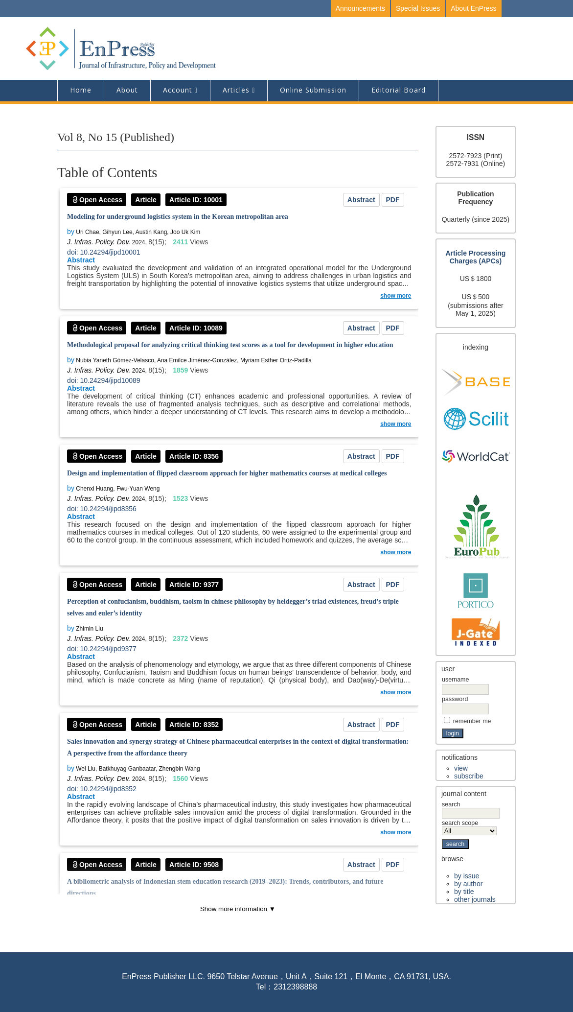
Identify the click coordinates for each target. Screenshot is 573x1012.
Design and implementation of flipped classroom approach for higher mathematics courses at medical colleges (227, 473)
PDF (393, 200)
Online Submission (313, 89)
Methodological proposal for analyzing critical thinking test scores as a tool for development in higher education (230, 345)
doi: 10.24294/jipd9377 (102, 649)
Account (177, 89)
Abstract (361, 200)
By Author (468, 884)
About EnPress (473, 8)
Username (455, 679)
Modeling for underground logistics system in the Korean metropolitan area (177, 216)
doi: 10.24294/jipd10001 (103, 252)
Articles (236, 89)
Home (81, 89)
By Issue (466, 876)
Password (455, 699)
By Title (464, 891)
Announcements (360, 8)
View (461, 768)
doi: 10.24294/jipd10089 (103, 380)
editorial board (398, 89)
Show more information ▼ (237, 909)
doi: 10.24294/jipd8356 (102, 509)
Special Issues (418, 8)
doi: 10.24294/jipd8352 (102, 789)
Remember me (472, 721)
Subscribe (468, 776)
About (127, 89)
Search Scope (469, 827)
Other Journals (475, 899)
